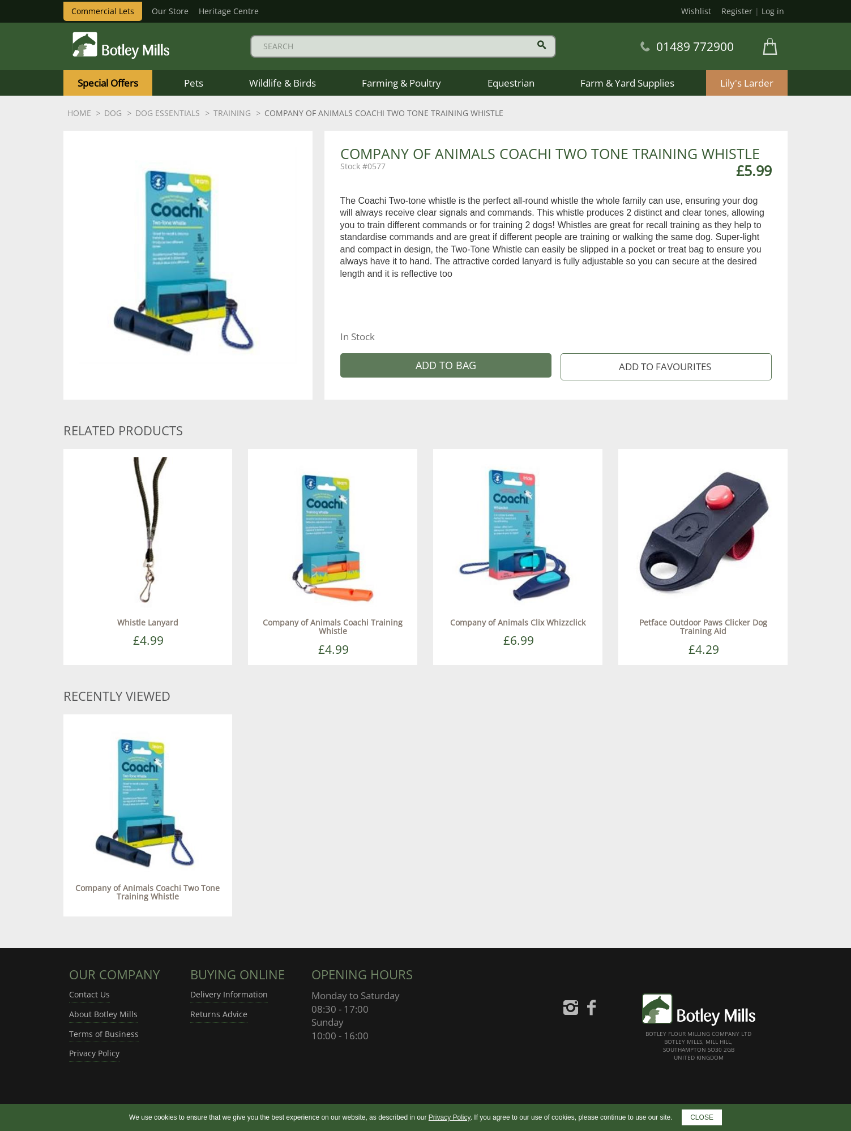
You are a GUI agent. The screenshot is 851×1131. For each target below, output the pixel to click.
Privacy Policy (94, 1053)
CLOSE (701, 1117)
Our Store (170, 11)
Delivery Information (229, 994)
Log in (773, 11)
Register (736, 11)
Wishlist (696, 11)
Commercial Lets (102, 11)
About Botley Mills (103, 1014)
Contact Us (89, 994)
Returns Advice (218, 1014)
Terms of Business (104, 1034)
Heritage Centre (229, 11)
